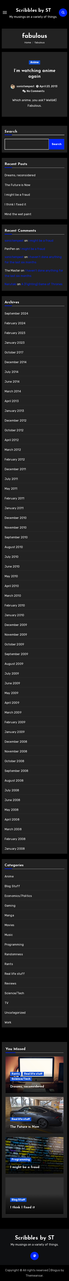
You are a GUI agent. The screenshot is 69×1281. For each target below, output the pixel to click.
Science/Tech (14, 993)
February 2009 (15, 722)
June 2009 (12, 683)
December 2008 (16, 741)
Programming (14, 944)
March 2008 (13, 829)
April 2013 (12, 401)
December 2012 (16, 420)
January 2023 (14, 342)
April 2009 (12, 702)
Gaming (10, 905)
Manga (9, 915)
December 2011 (15, 469)
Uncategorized (15, 1012)
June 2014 (12, 381)
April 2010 (12, 586)
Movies (9, 925)
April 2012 (12, 440)
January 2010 (14, 615)
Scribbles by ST (33, 10)
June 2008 (12, 800)
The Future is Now (17, 185)
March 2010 (13, 595)
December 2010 (16, 518)
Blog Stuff (12, 886)
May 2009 (12, 693)
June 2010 (12, 566)
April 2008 (12, 819)
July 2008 (12, 790)
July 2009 (12, 673)
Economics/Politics (18, 896)
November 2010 (16, 527)
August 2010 (14, 547)
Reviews (10, 983)
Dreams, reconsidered (20, 175)
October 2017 (14, 352)
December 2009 (16, 625)
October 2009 (14, 644)
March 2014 (13, 391)
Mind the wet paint (18, 214)
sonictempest (22, 86)
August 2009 (14, 664)
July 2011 (11, 479)
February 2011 (14, 498)
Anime (34, 62)
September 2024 (16, 313)
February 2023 (15, 333)
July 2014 (12, 372)
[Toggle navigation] (5, 12)
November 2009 (16, 634)
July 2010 (12, 557)
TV (6, 1003)
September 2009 (16, 654)
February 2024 (15, 323)
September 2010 (16, 537)
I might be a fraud (17, 194)
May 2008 (12, 810)
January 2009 (15, 732)
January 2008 (15, 848)
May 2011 (11, 488)
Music (9, 935)
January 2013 (14, 411)
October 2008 (14, 761)
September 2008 (16, 771)
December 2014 (16, 362)
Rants (9, 964)
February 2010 (15, 605)
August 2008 (14, 780)
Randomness (14, 954)
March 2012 (13, 449)
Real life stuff (15, 973)
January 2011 (14, 508)
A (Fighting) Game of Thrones (41, 284)
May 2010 (11, 576)
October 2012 (14, 430)
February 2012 (15, 459)
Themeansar (34, 1275)
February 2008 (15, 839)
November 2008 (16, 751)
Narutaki (10, 284)
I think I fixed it (15, 204)
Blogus (55, 1270)
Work (8, 1022)
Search (11, 131)
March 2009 (13, 712)
